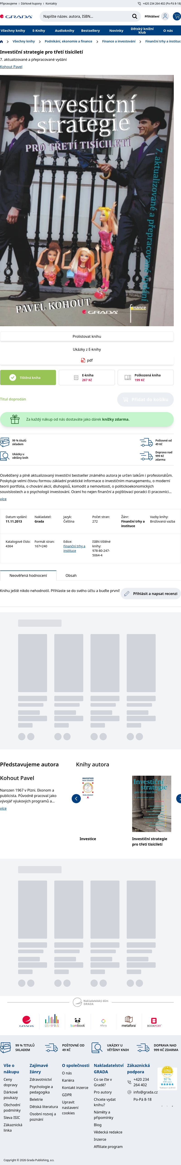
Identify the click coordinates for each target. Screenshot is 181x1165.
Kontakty (51, 3)
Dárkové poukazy (11, 1095)
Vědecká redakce (108, 1132)
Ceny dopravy (10, 1082)
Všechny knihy (13, 30)
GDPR (67, 1094)
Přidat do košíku (146, 399)
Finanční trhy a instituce (74, 548)
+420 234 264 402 (138, 1082)
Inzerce (100, 1139)
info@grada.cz (140, 1092)
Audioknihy (64, 30)
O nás (168, 30)
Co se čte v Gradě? (103, 1082)
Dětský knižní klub (142, 30)
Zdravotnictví (41, 1079)
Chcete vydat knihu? (105, 1102)
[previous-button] (76, 798)
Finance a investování (119, 41)
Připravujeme (8, 3)
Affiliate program (108, 1146)
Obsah (71, 575)
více (3, 498)
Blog (98, 1124)
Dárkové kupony (31, 3)
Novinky (116, 30)
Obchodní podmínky (12, 1107)
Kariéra (68, 1080)
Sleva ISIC (12, 1117)
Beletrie (36, 1099)
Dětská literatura (44, 1106)
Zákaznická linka (13, 1127)
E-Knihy (39, 30)
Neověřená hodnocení (28, 576)
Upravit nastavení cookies (70, 1108)
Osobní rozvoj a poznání (43, 1116)
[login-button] (157, 16)
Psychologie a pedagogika (41, 1089)
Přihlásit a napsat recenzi (150, 593)
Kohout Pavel (11, 66)
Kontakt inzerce (75, 1087)
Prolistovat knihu (87, 336)
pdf (87, 360)
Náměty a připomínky (103, 1115)
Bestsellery (90, 30)
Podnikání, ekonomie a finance (68, 41)
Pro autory (103, 1092)
